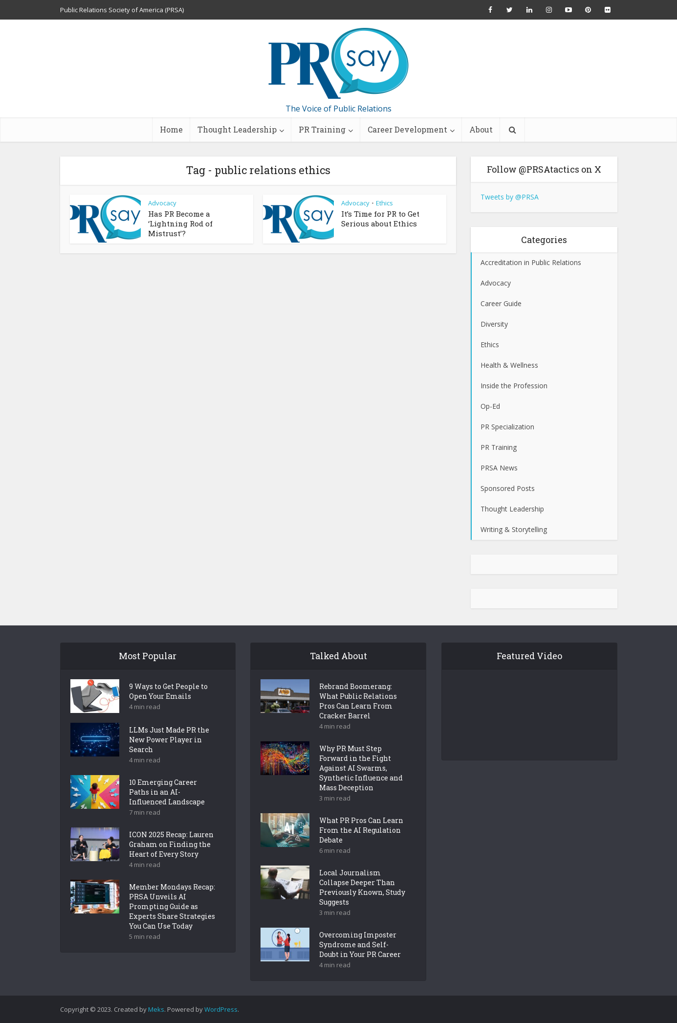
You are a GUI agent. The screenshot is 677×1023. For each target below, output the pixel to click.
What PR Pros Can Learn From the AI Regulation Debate (361, 847)
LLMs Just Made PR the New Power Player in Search (169, 756)
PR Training (322, 129)
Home (171, 129)
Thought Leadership (237, 129)
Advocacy (162, 203)
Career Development (407, 129)
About (481, 129)
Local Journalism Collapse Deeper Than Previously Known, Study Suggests (362, 904)
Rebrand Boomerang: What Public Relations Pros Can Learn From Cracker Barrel (358, 718)
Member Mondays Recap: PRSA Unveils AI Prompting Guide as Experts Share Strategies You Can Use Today (172, 923)
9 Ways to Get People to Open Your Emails (168, 708)
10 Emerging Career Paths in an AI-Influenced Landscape (167, 809)
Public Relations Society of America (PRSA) (122, 9)
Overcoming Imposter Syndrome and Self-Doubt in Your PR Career (360, 961)
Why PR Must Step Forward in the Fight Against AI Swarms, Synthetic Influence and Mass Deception (361, 785)
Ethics (384, 203)
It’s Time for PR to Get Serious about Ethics (380, 218)
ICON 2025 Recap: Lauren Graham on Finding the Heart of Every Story (171, 861)
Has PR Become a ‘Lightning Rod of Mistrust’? (180, 223)
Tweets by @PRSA (509, 196)
